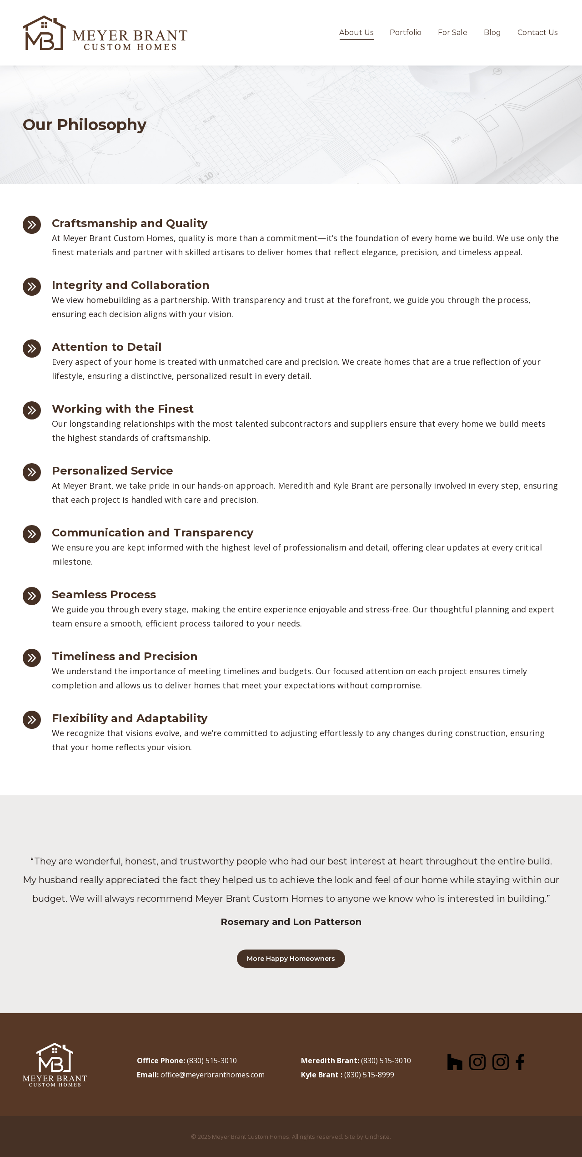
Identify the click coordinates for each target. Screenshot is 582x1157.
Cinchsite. (378, 1136)
